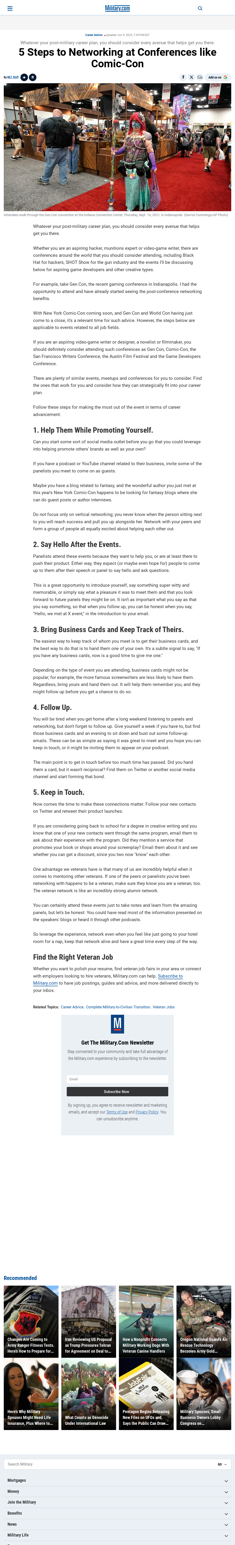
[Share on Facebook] (183, 77)
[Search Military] (109, 1464)
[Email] (200, 77)
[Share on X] (191, 77)
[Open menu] (10, 8)
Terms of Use (117, 1111)
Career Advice (93, 35)
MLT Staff (13, 77)
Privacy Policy (147, 1111)
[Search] (200, 8)
